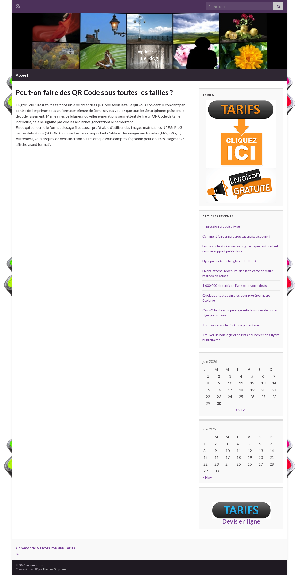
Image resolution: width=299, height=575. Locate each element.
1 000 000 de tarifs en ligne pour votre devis (234, 286)
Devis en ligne (241, 521)
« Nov (240, 409)
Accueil (22, 75)
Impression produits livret (221, 226)
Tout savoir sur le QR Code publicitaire (230, 325)
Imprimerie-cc (149, 50)
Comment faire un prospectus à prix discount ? (236, 236)
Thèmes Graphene (54, 569)
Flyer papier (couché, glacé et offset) (229, 261)
